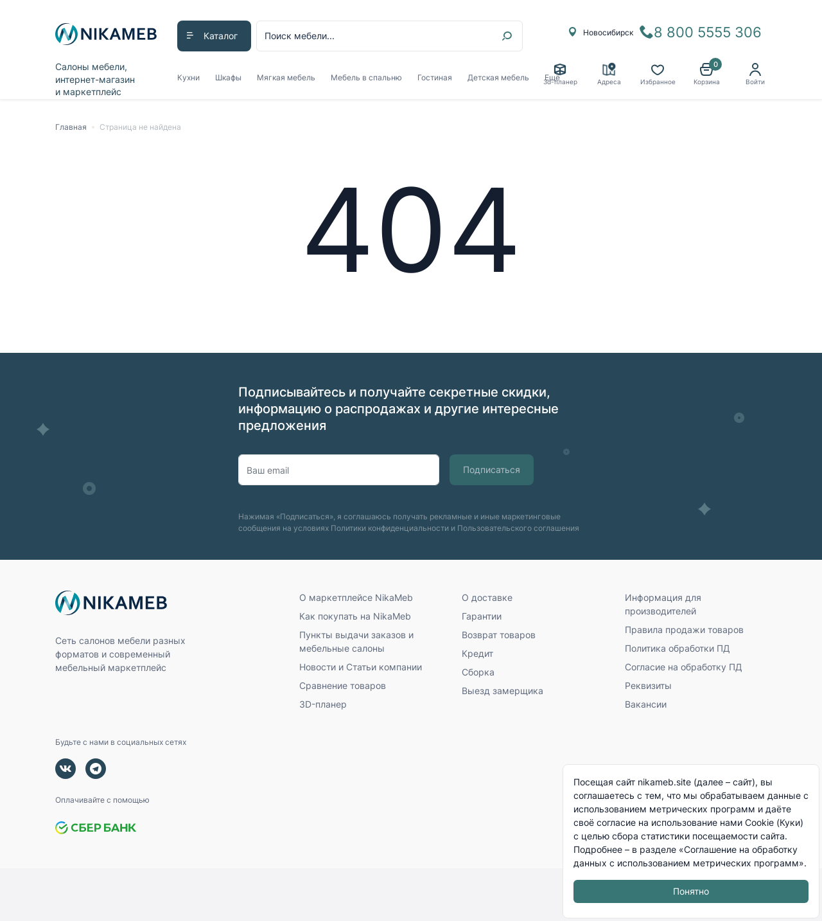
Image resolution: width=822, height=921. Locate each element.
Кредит (477, 653)
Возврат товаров (499, 634)
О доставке (487, 597)
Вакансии (646, 704)
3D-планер (323, 704)
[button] (706, 74)
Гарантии (482, 616)
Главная (71, 127)
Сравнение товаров (342, 685)
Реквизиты (648, 685)
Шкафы (228, 77)
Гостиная (434, 77)
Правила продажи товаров (684, 629)
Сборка (478, 671)
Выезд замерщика (502, 690)
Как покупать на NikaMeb (355, 616)
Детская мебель (498, 77)
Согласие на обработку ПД (683, 666)
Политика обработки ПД (677, 648)
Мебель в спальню (366, 77)
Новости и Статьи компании (360, 666)
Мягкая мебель (286, 77)
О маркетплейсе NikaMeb (356, 597)
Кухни (188, 77)
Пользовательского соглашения (518, 528)
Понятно (691, 891)
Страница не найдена (140, 127)
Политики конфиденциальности (390, 528)
